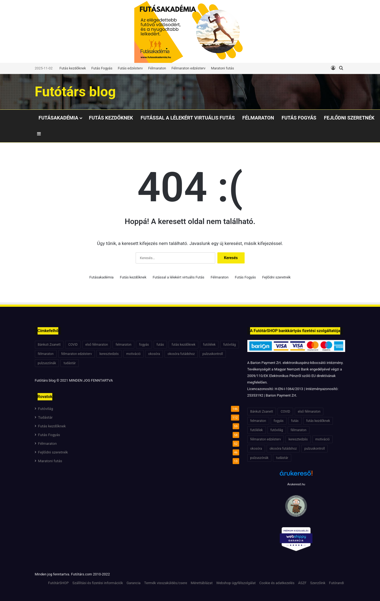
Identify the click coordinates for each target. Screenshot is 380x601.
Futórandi (336, 583)
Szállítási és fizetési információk (97, 583)
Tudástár (45, 417)
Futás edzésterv (130, 68)
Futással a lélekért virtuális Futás (188, 118)
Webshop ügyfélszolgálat (236, 583)
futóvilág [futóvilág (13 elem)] (229, 345)
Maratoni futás (222, 68)
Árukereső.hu (296, 484)
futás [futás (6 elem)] (160, 345)
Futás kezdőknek (72, 68)
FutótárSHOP (58, 583)
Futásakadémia (58, 118)
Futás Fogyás (101, 68)
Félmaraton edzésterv (189, 68)
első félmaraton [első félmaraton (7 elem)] (96, 345)
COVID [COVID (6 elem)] (73, 345)
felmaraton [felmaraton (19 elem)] (123, 345)
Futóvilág (45, 408)
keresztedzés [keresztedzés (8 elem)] (108, 354)
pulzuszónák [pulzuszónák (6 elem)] (47, 363)
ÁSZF (302, 583)
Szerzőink (318, 583)
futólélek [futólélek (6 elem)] (209, 345)
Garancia (134, 583)
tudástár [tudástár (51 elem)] (69, 363)
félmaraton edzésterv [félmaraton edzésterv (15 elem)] (76, 354)
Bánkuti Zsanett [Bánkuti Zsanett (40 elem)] (49, 345)
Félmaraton (157, 68)
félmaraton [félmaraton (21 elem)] (46, 354)
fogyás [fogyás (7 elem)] (144, 345)
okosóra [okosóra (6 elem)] (154, 354)
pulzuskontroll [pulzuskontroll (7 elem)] (212, 354)
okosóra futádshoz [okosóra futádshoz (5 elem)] (181, 354)
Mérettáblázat (201, 583)
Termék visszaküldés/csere (165, 583)
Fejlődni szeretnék (349, 118)
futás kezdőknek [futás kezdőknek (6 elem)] (183, 345)
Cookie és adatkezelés (276, 583)
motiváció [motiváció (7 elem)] (133, 354)
